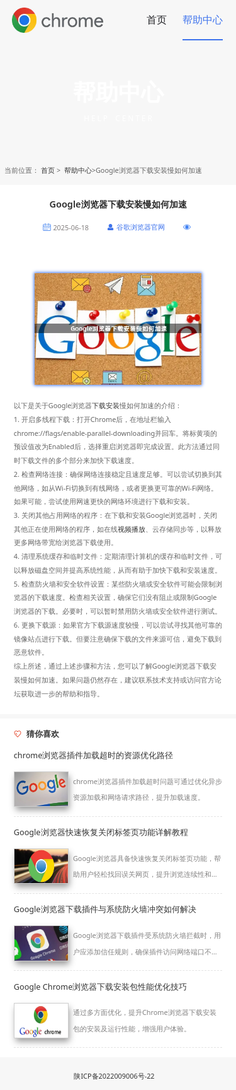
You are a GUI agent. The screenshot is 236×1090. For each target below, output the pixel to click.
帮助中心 (203, 19)
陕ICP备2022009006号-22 (114, 1076)
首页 (157, 19)
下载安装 (106, 405)
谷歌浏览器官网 (140, 226)
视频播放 (131, 529)
